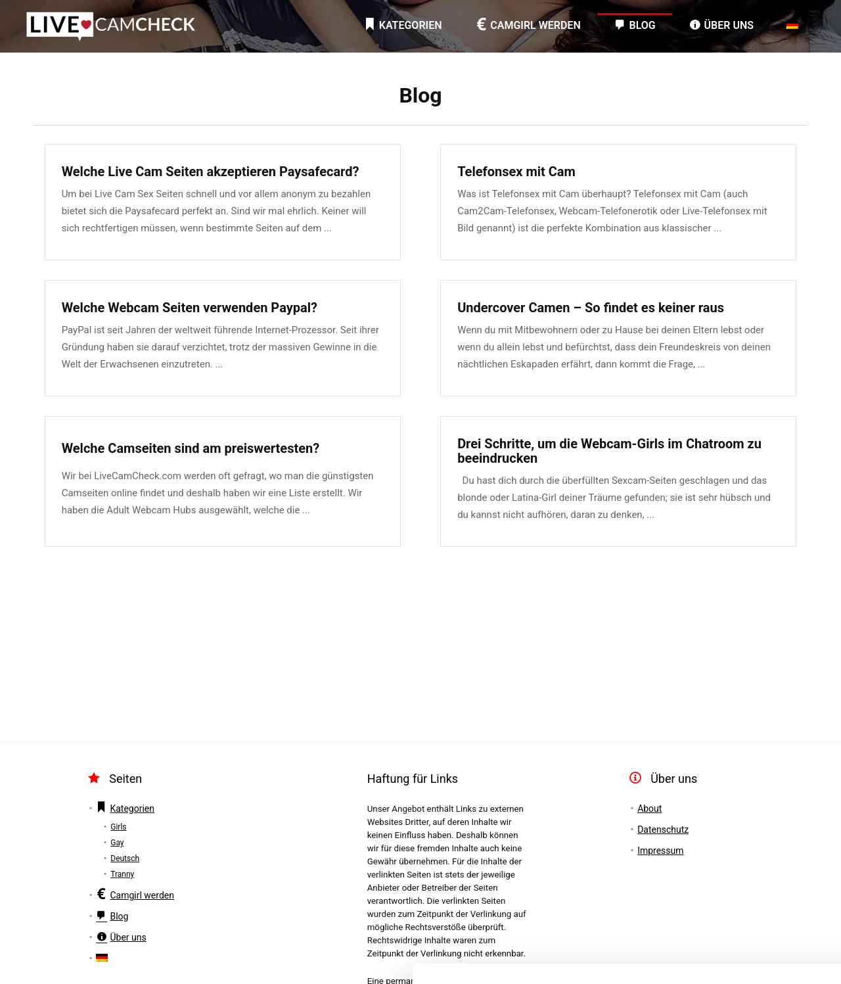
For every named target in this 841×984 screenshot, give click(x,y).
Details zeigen (205, 958)
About (649, 808)
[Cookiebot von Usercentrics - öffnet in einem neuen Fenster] (85, 958)
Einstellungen (732, 881)
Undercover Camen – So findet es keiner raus (590, 308)
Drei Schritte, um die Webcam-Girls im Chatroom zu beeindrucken (609, 451)
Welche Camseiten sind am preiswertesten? (191, 448)
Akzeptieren (731, 843)
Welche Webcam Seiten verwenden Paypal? (189, 308)
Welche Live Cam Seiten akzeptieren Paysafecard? (210, 171)
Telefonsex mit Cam (516, 171)
